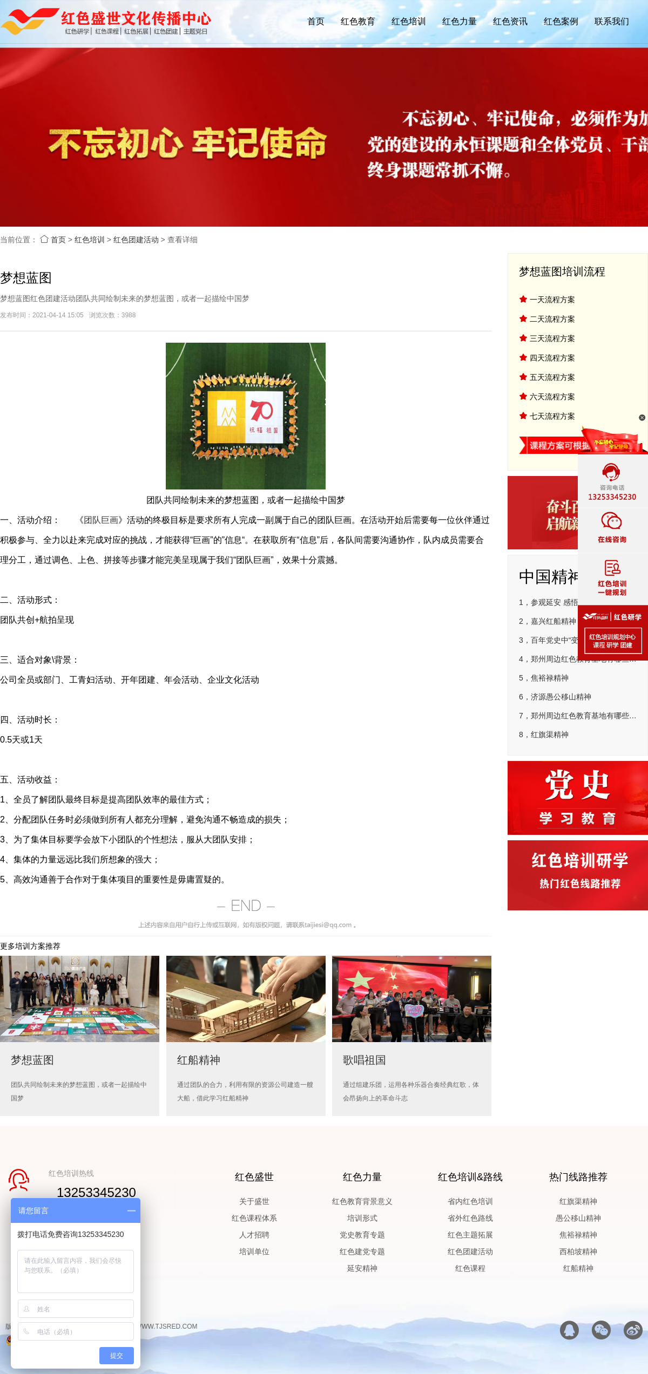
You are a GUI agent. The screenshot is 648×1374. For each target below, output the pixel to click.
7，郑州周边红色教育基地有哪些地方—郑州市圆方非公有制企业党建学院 (578, 715)
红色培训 (409, 21)
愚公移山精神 (578, 1218)
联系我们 (612, 21)
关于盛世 (254, 1201)
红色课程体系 (254, 1218)
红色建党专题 (362, 1251)
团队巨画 (101, 520)
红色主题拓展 (470, 1234)
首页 (316, 21)
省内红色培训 (470, 1201)
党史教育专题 (362, 1234)
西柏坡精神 (578, 1251)
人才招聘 (254, 1234)
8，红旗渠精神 (544, 734)
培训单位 (254, 1251)
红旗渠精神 (578, 1201)
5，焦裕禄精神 (544, 678)
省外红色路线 (470, 1218)
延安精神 (362, 1268)
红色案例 (561, 21)
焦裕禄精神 (578, 1234)
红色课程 (470, 1268)
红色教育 (358, 21)
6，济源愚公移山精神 (555, 696)
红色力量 (459, 21)
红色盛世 (254, 1177)
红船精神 (578, 1268)
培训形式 (362, 1218)
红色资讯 (510, 21)
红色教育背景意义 (362, 1201)
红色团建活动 (136, 239)
